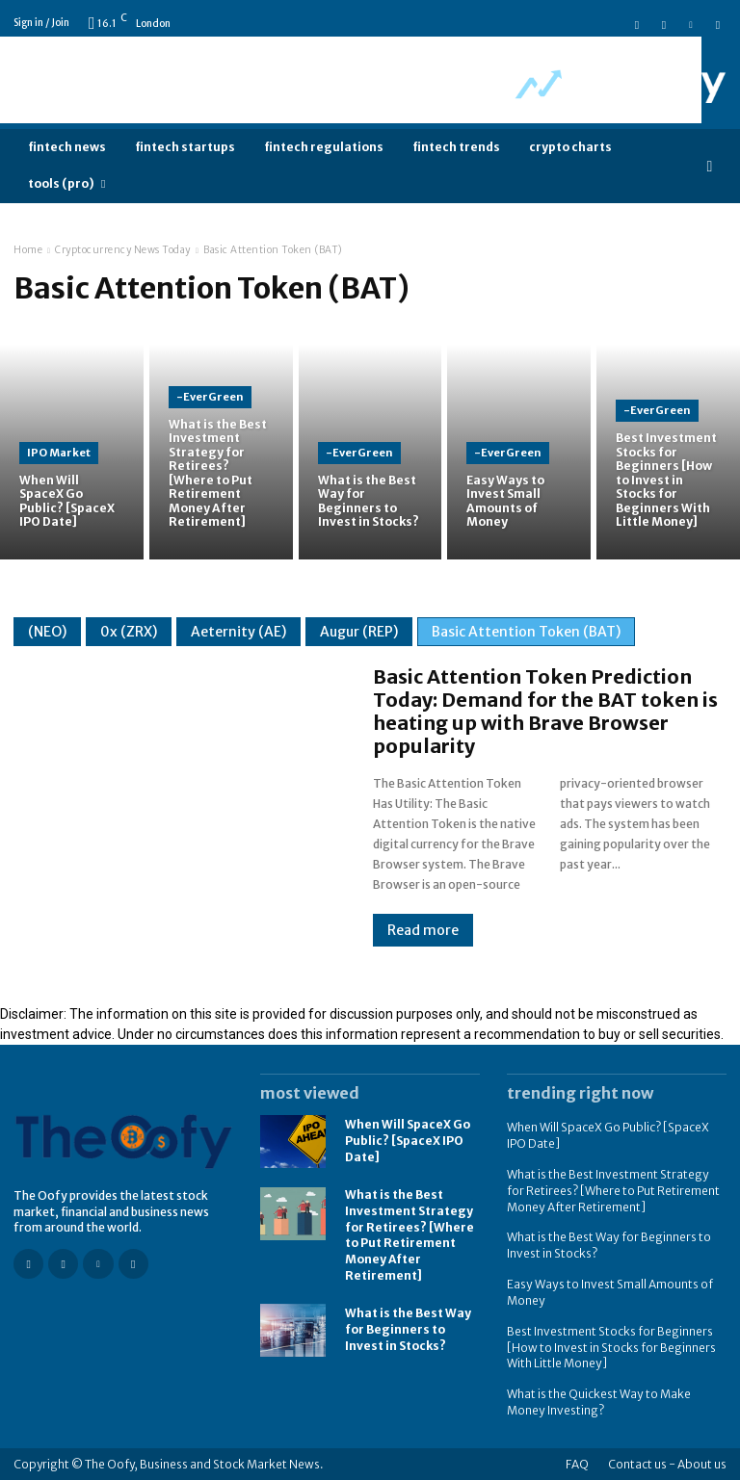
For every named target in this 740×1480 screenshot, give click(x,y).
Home (27, 250)
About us (702, 1463)
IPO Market (59, 452)
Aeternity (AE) (238, 631)
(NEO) (47, 631)
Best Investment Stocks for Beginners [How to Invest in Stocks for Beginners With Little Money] (611, 1346)
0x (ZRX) (129, 631)
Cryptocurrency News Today (123, 250)
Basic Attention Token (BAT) (526, 631)
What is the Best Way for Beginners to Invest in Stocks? (408, 1329)
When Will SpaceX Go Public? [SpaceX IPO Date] (407, 1140)
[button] (710, 166)
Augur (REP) (358, 631)
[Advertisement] (350, 80)
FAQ (577, 1463)
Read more (423, 930)
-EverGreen (210, 397)
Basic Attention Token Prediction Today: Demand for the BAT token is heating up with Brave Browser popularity (545, 711)
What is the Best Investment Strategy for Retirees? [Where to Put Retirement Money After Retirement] (409, 1235)
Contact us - (641, 1463)
